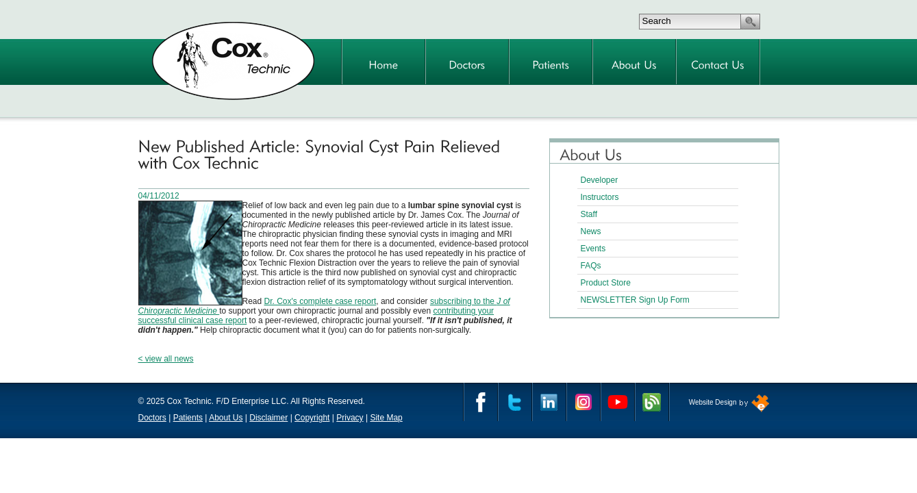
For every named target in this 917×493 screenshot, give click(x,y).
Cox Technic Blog (652, 402)
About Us (225, 417)
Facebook (481, 402)
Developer (599, 180)
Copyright (311, 417)
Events (593, 248)
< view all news (166, 359)
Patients (188, 417)
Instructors (600, 197)
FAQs (591, 265)
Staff (589, 214)
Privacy (349, 417)
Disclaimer (268, 417)
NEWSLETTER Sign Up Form (635, 300)
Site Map (386, 417)
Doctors (152, 417)
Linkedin (549, 402)
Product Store (606, 283)
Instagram (583, 402)
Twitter (515, 402)
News (591, 231)
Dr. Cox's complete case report (320, 301)
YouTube (618, 402)
